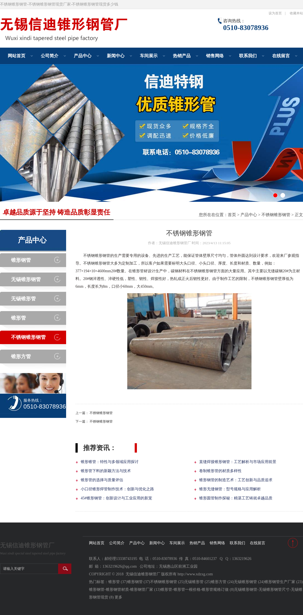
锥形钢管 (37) (138, 582)
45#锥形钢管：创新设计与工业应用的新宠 (116, 498)
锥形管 (18, 318)
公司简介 (49, 55)
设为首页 (275, 13)
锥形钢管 (21, 260)
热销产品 (182, 55)
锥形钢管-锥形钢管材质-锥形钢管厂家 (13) (125, 589)
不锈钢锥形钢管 (275, 215)
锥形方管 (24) (222, 582)
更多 (118, 597)
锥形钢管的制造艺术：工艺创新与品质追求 (235, 480)
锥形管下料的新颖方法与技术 (106, 471)
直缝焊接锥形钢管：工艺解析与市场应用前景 (237, 462)
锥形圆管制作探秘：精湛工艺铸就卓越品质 (235, 498)
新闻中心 (116, 55)
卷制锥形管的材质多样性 (220, 471)
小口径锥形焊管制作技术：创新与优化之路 (117, 489)
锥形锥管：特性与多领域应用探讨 (110, 462)
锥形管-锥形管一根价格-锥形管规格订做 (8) (197, 589)
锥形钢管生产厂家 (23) (283, 582)
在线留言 (281, 55)
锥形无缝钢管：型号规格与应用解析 (230, 489)
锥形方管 (21, 356)
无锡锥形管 (23, 298)
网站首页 (16, 55)
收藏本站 (296, 13)
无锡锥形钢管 (26, 279)
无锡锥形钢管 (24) (249, 582)
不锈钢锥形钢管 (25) (167, 582)
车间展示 (149, 55)
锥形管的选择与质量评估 (102, 480)
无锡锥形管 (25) (197, 582)
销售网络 (215, 55)
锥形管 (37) (117, 582)
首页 (232, 215)
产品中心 (82, 55)
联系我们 (248, 55)
